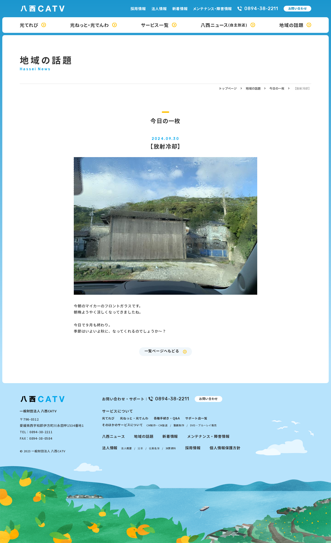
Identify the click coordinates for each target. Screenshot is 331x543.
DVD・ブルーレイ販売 (203, 425)
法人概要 (126, 448)
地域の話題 (291, 25)
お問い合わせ (297, 8)
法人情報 (159, 8)
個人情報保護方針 (225, 447)
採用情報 (138, 8)
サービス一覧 (155, 25)
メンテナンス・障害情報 (212, 8)
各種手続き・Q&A (167, 418)
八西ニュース (224, 25)
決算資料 (171, 448)
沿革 (140, 448)
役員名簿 (154, 448)
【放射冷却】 (302, 88)
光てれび (29, 25)
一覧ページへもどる (162, 351)
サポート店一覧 (196, 418)
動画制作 (179, 425)
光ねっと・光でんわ (89, 25)
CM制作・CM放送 (157, 425)
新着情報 (180, 8)
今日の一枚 (276, 88)
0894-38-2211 (261, 8)
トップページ (228, 88)
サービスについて (117, 411)
